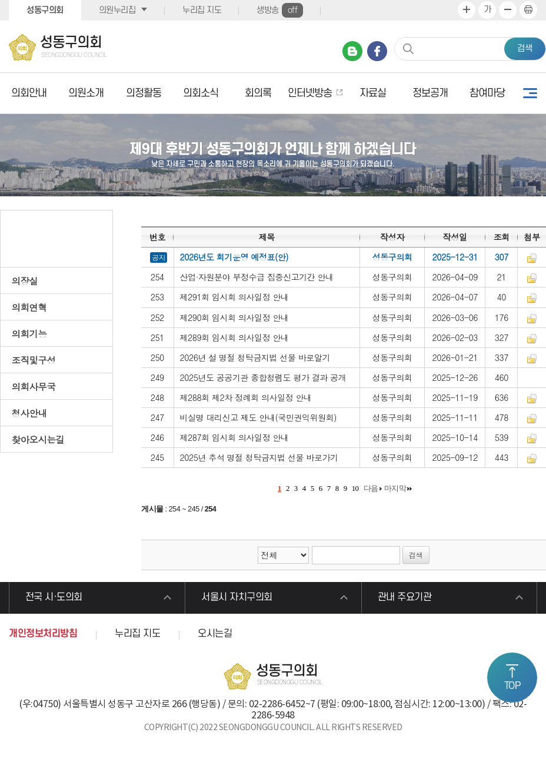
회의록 (258, 93)
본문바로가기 (0, 0)
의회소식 (200, 93)
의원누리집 (117, 10)
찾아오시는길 (38, 439)
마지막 (395, 488)
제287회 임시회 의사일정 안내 (234, 437)
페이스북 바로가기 (377, 51)
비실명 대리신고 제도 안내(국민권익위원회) (258, 417)
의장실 (25, 280)
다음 (371, 488)
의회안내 (28, 93)
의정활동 (143, 93)
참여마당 (487, 93)
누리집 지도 (201, 10)
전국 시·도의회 (53, 598)
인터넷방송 (310, 93)
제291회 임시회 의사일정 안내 (234, 297)
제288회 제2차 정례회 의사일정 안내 (246, 397)
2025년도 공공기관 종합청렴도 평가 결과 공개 (263, 377)
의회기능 (29, 333)
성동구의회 (45, 10)
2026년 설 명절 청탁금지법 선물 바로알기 (255, 357)
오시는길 (215, 633)
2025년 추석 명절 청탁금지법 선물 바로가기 (259, 457)
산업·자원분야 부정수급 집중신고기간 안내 (257, 277)
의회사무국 (34, 386)
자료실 (372, 93)
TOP (512, 686)
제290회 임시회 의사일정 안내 (234, 317)
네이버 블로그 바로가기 (352, 51)
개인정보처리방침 (43, 633)
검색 (524, 48)
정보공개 (430, 93)
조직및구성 (34, 359)
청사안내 (29, 412)
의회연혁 (29, 306)
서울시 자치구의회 (236, 598)
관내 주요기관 (405, 598)
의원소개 (86, 93)
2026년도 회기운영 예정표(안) (234, 257)
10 (355, 488)
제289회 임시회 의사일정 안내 (234, 337)
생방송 (280, 10)
